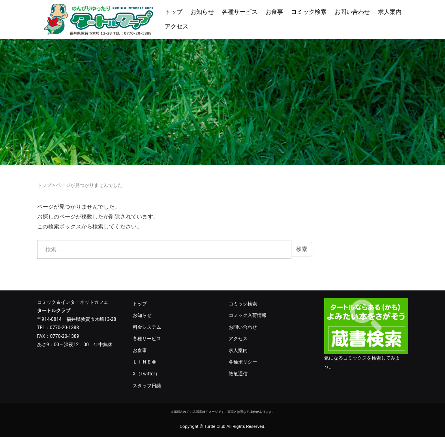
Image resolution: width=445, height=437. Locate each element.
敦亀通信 (238, 374)
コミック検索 (309, 11)
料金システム (147, 327)
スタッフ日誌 (147, 385)
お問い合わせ (352, 11)
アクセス (176, 26)
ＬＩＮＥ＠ (144, 362)
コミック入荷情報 (248, 315)
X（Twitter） (146, 374)
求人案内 (390, 11)
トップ (173, 11)
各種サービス (239, 11)
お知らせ (202, 11)
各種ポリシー (243, 362)
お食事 (274, 11)
